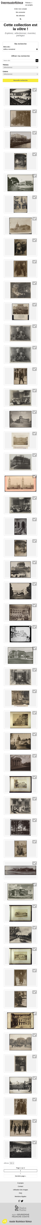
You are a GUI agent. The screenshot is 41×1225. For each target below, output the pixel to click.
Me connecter (20, 12)
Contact (20, 1186)
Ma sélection (20, 15)
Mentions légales (20, 1196)
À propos (20, 1183)
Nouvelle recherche (20, 80)
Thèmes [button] (28, 3)
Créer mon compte (20, 9)
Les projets (29, 5)
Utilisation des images (20, 1190)
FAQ (20, 1193)
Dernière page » (20, 1176)
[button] (4, 1221)
